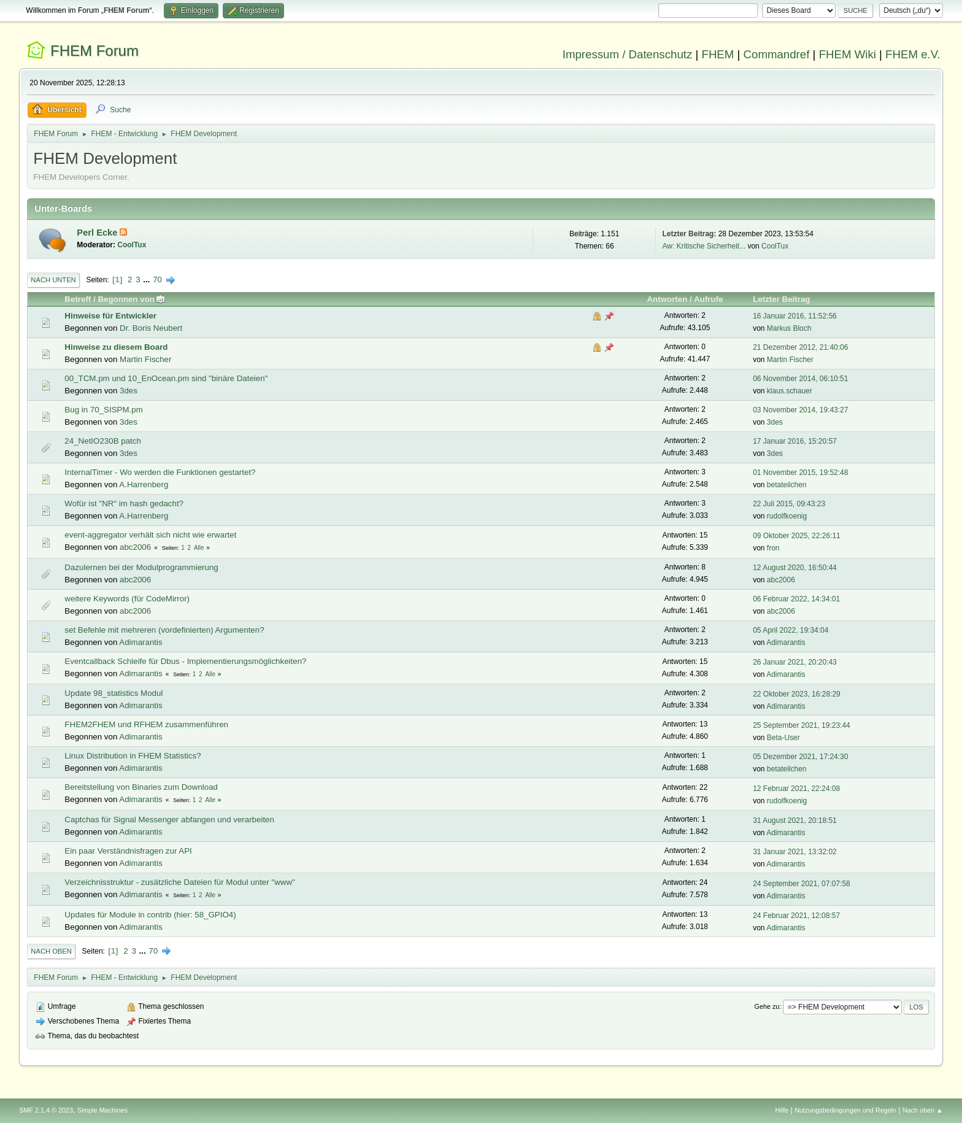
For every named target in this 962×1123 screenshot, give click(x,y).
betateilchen (787, 484)
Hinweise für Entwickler (110, 315)
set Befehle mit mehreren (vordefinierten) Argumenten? (164, 630)
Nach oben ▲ (922, 1110)
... (147, 279)
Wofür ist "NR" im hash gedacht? (123, 503)
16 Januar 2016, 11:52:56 (795, 316)
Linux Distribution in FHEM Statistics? (132, 755)
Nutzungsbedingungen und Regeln (845, 1110)
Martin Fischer (145, 359)
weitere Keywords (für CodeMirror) (127, 598)
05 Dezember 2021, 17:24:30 (800, 756)
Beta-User (783, 737)
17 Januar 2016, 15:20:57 (795, 441)
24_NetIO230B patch (102, 441)
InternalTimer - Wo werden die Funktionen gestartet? (159, 472)
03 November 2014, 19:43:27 (800, 410)
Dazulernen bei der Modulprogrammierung (141, 567)
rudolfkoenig (787, 516)
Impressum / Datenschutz (628, 54)
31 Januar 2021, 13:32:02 (795, 851)
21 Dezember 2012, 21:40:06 (800, 347)
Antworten (667, 299)
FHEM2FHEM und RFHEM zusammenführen (146, 724)
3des (128, 390)
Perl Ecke (98, 232)
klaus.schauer (789, 391)
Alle (199, 547)
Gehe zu (767, 1006)
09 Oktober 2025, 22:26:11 (797, 535)
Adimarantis (140, 642)
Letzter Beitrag (781, 299)
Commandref (777, 54)
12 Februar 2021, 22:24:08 (796, 788)
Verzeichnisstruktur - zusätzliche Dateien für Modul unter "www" (179, 882)
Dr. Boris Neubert (151, 328)
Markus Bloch (789, 328)
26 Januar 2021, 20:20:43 (795, 662)
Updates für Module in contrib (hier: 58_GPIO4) (150, 914)
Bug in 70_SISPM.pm (103, 409)
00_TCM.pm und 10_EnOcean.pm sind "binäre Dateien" (165, 378)
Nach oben (51, 951)
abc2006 (135, 547)
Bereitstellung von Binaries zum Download (141, 787)
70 (157, 279)
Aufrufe (708, 299)
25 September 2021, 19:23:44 (801, 725)
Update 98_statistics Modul (113, 693)
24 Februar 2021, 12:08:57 (796, 915)
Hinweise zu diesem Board (115, 347)
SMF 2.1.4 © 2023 (46, 1110)
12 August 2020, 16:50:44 (795, 567)
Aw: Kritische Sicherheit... (703, 246)
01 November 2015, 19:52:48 (800, 472)
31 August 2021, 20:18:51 (795, 820)
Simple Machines (102, 1110)
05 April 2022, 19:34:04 (790, 630)
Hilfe (782, 1110)
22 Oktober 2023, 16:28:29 (797, 694)
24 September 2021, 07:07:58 (801, 883)
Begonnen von (132, 299)
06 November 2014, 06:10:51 (800, 378)
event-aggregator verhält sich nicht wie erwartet (150, 534)
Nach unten (53, 280)
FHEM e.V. (913, 54)
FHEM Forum (94, 50)
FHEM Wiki (847, 54)
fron (773, 548)
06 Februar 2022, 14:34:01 (796, 599)
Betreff (77, 299)
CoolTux (131, 245)
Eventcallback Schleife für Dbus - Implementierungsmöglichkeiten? (185, 661)
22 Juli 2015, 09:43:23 (789, 504)
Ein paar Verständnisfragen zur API (127, 850)
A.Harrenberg (143, 484)
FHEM (717, 54)
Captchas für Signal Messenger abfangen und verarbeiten (169, 819)
